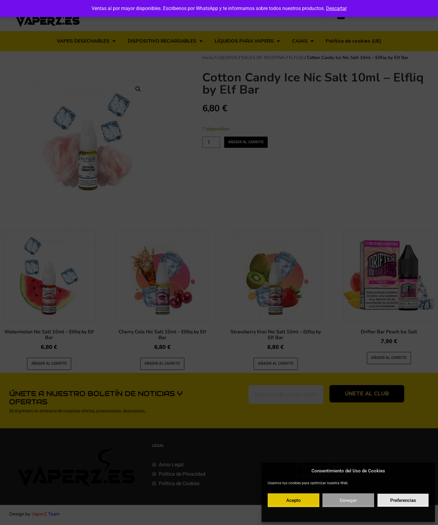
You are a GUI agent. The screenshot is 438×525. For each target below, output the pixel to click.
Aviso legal (385, 514)
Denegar (348, 500)
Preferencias (403, 500)
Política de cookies (318, 514)
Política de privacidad (355, 514)
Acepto (293, 500)
